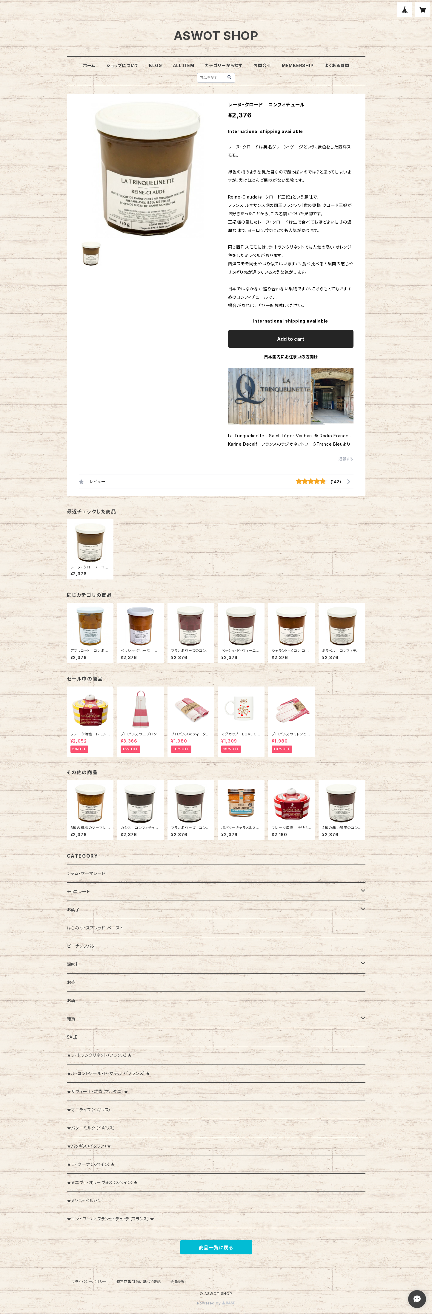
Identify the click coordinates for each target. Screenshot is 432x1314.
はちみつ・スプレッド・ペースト (95, 927)
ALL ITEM (183, 65)
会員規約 (178, 1281)
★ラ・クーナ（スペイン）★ (91, 1164)
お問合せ (262, 65)
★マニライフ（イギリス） (89, 1109)
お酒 (71, 1000)
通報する (346, 459)
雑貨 (71, 1018)
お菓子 (73, 909)
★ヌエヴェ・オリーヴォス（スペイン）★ (102, 1182)
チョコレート (78, 891)
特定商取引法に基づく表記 (138, 1281)
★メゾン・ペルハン (84, 1200)
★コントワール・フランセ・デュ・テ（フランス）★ (110, 1218)
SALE (72, 1036)
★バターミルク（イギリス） (91, 1127)
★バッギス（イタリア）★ (89, 1146)
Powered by (216, 1303)
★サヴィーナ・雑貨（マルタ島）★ (97, 1091)
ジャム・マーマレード (86, 873)
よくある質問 (337, 65)
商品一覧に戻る (216, 1248)
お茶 (71, 982)
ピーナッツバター (83, 946)
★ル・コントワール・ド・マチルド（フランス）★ (108, 1073)
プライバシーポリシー (89, 1281)
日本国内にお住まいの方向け (291, 356)
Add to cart (290, 339)
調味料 (73, 964)
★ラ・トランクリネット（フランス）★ (99, 1055)
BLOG (155, 65)
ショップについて (122, 65)
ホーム (89, 65)
